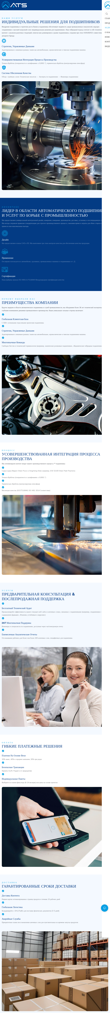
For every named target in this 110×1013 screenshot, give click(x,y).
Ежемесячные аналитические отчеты (19, 634)
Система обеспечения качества (16, 73)
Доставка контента (11, 895)
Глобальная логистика (12, 907)
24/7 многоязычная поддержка (16, 623)
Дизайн (5, 239)
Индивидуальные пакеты (13, 779)
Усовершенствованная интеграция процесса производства (29, 59)
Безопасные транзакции (13, 767)
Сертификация (8, 276)
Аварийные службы (11, 919)
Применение (7, 258)
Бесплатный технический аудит (17, 608)
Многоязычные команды (13, 342)
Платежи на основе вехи (14, 755)
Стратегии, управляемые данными (18, 46)
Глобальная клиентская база (15, 319)
